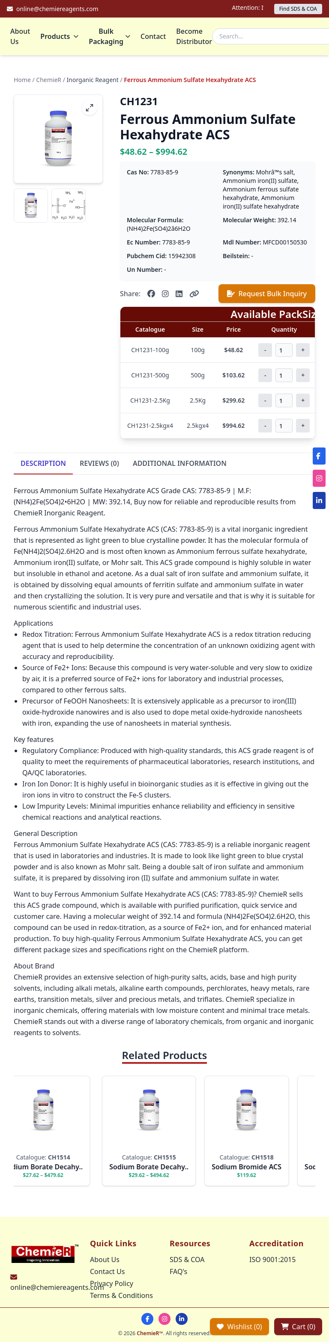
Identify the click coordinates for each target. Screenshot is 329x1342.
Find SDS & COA (298, 8)
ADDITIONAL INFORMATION (180, 463)
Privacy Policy (111, 1283)
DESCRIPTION (43, 463)
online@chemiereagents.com (57, 1287)
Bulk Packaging (109, 36)
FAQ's (178, 1271)
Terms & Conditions (121, 1295)
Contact (153, 36)
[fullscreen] (89, 107)
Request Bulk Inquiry (267, 293)
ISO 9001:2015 (272, 1259)
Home (22, 80)
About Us (20, 36)
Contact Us (107, 1271)
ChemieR (48, 80)
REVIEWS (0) (99, 463)
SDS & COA (187, 1259)
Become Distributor (194, 36)
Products (59, 36)
